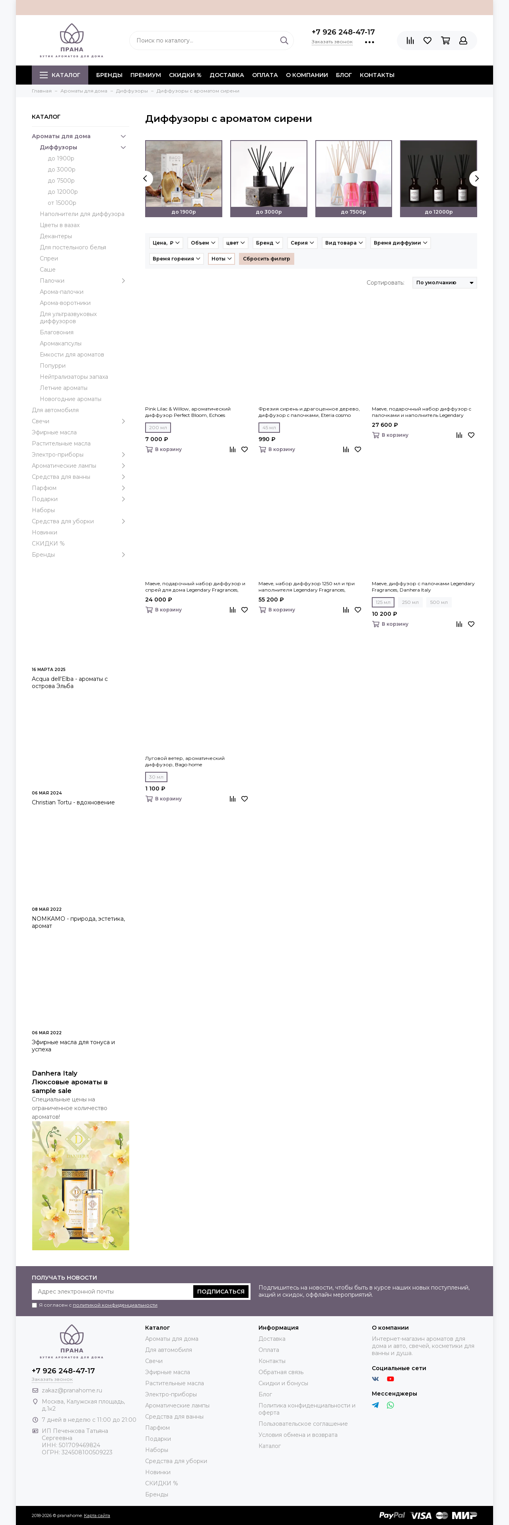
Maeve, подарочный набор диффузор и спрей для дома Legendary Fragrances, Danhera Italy (195, 586)
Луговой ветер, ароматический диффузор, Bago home (185, 761)
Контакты (377, 75)
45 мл (269, 427)
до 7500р (61, 180)
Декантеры (56, 236)
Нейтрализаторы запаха (74, 376)
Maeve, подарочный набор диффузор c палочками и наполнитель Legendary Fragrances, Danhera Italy (421, 412)
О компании (307, 75)
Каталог (60, 75)
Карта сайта (97, 1515)
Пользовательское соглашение (303, 1423)
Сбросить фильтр (266, 259)
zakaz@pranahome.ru (72, 1390)
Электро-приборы (80, 454)
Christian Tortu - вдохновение (73, 802)
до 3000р (62, 169)
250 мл (410, 602)
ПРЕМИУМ (145, 75)
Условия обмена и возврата (298, 1434)
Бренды (80, 554)
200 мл (158, 427)
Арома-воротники (65, 303)
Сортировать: (385, 282)
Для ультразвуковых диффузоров (68, 317)
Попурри (53, 365)
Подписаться (221, 1291)
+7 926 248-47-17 (343, 32)
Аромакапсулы (61, 343)
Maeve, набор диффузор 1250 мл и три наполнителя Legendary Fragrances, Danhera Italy (306, 586)
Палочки (84, 280)
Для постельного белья (73, 247)
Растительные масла (61, 443)
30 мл (156, 777)
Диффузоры (84, 147)
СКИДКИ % (185, 75)
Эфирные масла (54, 432)
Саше (48, 269)
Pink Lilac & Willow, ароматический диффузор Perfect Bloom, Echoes (188, 412)
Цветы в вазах (60, 225)
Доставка (227, 75)
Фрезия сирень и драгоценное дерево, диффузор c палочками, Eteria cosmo (309, 412)
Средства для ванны (80, 476)
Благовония (57, 332)
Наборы (43, 510)
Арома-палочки (62, 291)
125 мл (383, 602)
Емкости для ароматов (72, 354)
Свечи (80, 421)
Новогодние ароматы (70, 399)
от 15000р (62, 202)
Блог (344, 75)
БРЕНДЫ (109, 75)
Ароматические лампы (80, 465)
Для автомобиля (55, 410)
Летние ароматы (63, 387)
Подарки (80, 499)
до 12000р (63, 191)
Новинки (44, 532)
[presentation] (145, 179)
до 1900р (61, 158)
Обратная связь (280, 1372)
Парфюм (80, 488)
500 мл (439, 602)
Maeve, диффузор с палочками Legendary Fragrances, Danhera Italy (423, 586)
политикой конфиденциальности (115, 1305)
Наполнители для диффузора (82, 214)
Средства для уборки (80, 521)
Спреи (49, 258)
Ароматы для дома (80, 136)
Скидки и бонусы (283, 1383)
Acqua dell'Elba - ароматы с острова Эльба (70, 682)
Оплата (265, 75)
